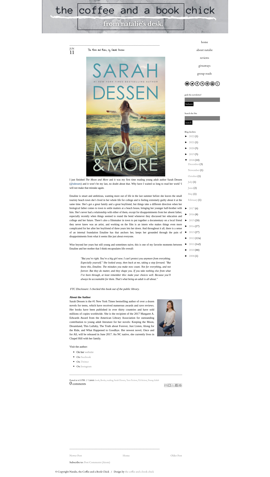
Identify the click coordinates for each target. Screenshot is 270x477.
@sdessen (75, 183)
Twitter (85, 361)
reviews (204, 58)
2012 (192, 238)
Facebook (86, 357)
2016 (192, 214)
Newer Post (76, 455)
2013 (192, 232)
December (194, 164)
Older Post (176, 455)
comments (78, 383)
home (204, 42)
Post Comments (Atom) (97, 462)
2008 (192, 256)
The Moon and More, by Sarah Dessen (106, 49)
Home (126, 455)
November (194, 170)
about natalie (204, 50)
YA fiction (142, 380)
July (190, 182)
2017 (192, 208)
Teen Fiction (131, 380)
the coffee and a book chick (139, 471)
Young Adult (153, 380)
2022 (192, 136)
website (89, 352)
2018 (192, 160)
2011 (192, 244)
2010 (192, 250)
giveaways (204, 66)
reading (110, 380)
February (193, 200)
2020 (192, 148)
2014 (192, 226)
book (97, 380)
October (193, 176)
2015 (192, 220)
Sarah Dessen (119, 380)
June (191, 188)
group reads (204, 73)
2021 (192, 142)
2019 (192, 154)
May (191, 194)
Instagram (86, 366)
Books (103, 380)
